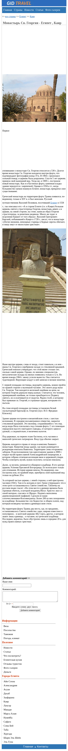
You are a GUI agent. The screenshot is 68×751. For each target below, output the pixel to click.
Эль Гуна (8, 743)
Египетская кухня (13, 661)
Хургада (8, 735)
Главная (7, 10)
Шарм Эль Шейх (12, 739)
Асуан (7, 691)
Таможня (8, 636)
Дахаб (7, 695)
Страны (18, 10)
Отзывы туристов (13, 665)
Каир (32, 16)
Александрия (10, 687)
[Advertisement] (29, 51)
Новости (29, 10)
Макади (7, 711)
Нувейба (8, 719)
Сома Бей (8, 727)
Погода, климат (11, 640)
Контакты (42, 748)
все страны (10, 16)
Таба (6, 731)
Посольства (10, 632)
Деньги (7, 674)
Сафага (7, 723)
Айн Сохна (9, 683)
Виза (6, 628)
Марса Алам (10, 715)
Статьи (39, 10)
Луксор (7, 707)
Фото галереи (52, 10)
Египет (22, 16)
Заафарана (9, 699)
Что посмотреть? (12, 657)
